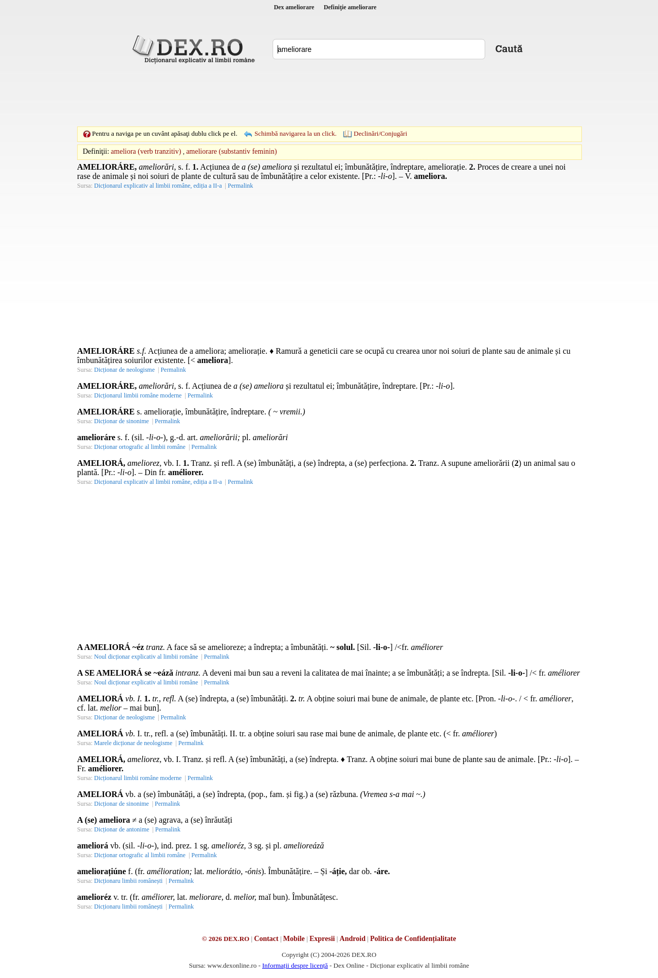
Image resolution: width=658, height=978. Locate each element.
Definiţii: (96, 151)
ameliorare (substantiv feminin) (231, 151)
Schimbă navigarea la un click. (295, 133)
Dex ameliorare (294, 7)
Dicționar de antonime (121, 829)
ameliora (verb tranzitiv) (146, 151)
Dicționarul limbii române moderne (137, 395)
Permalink (240, 185)
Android (352, 939)
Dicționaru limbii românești (128, 880)
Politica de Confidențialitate (413, 939)
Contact (266, 939)
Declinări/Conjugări (380, 133)
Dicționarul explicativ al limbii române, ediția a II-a (158, 185)
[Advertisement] (329, 95)
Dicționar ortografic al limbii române (140, 446)
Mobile (294, 939)
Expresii (322, 939)
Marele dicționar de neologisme (133, 743)
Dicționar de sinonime (121, 421)
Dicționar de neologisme (124, 369)
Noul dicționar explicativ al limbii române (146, 656)
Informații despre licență (295, 965)
